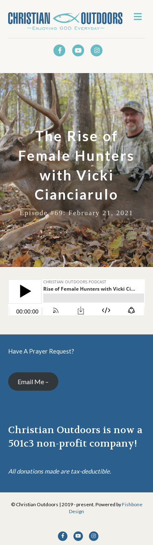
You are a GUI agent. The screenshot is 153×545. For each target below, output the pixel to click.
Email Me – (33, 381)
